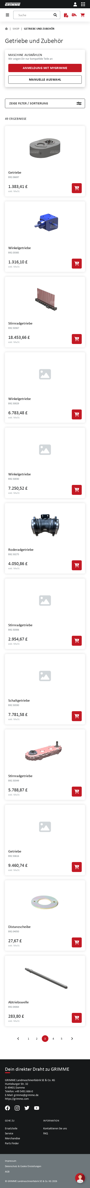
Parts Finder (12, 1143)
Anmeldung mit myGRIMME (45, 68)
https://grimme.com (17, 1099)
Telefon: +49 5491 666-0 (19, 1091)
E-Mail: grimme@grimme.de (21, 1095)
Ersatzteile (11, 1128)
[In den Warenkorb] (77, 188)
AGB (7, 1171)
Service (9, 1133)
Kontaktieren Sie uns (55, 1128)
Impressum (10, 1161)
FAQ (45, 1133)
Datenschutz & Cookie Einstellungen (23, 1166)
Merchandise (12, 1138)
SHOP (16, 28)
